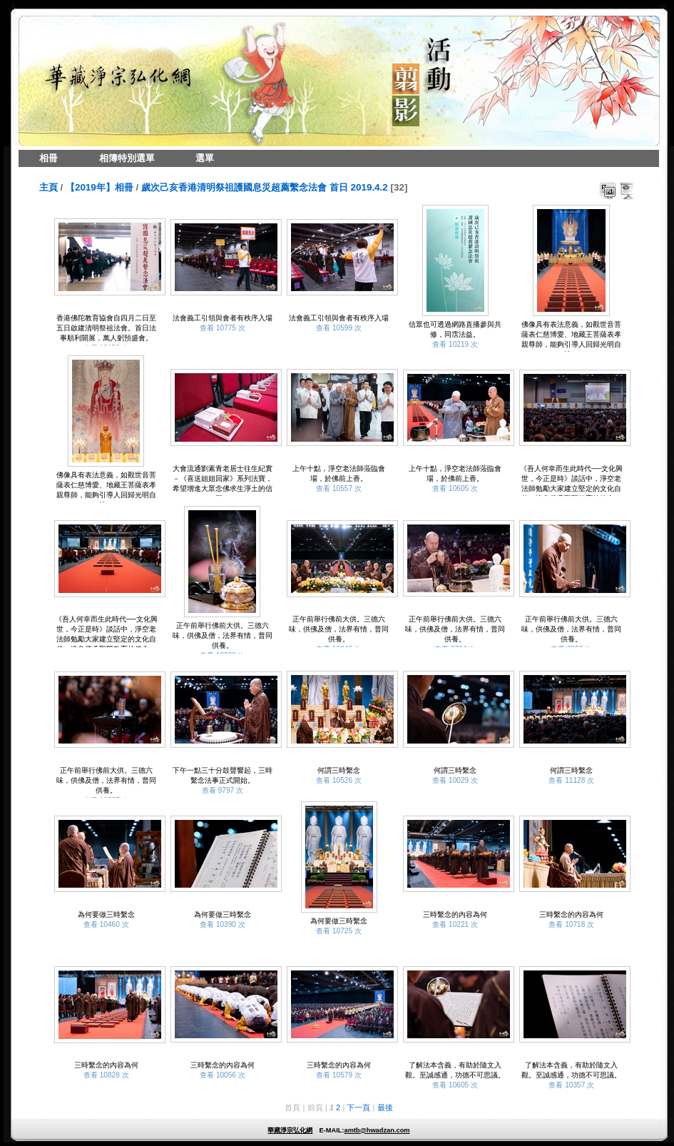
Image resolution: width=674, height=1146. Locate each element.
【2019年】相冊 (99, 187)
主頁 (48, 187)
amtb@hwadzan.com (376, 1130)
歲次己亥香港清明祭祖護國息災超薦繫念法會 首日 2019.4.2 (264, 187)
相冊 (48, 158)
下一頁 (358, 1107)
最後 (385, 1107)
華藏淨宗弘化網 (289, 1130)
